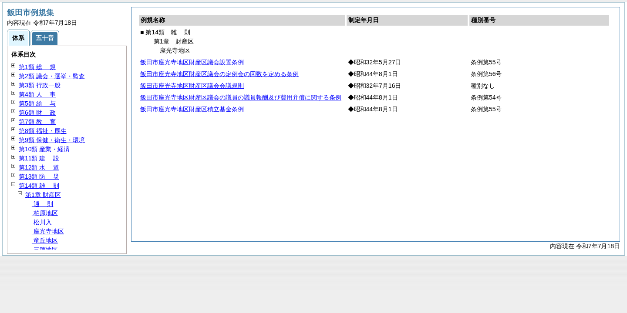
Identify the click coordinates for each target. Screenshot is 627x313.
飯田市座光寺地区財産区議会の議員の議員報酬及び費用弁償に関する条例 (240, 97)
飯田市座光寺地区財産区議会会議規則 (192, 85)
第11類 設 (39, 158)
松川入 (42, 222)
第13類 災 (39, 176)
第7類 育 (37, 121)
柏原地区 (45, 213)
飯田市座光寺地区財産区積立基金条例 (192, 109)
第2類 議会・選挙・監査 (52, 76)
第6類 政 (37, 112)
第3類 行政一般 (40, 85)
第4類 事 (37, 94)
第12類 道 (39, 167)
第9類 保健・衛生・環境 (52, 140)
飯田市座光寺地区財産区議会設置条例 (192, 62)
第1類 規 (37, 66)
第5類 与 (37, 103)
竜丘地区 (45, 240)
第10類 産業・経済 (44, 149)
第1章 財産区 (43, 194)
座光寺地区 (48, 231)
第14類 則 (39, 185)
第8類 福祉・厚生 (43, 130)
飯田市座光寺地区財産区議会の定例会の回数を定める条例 (219, 73)
